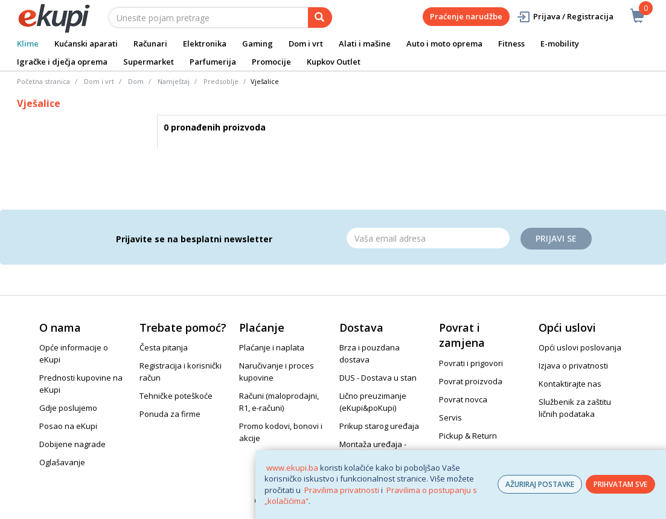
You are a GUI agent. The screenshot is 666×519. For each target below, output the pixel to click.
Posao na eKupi (68, 426)
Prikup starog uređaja (379, 426)
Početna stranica (43, 81)
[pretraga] (320, 17)
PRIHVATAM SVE (620, 484)
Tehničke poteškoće (176, 395)
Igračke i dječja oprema (62, 61)
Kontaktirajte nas (570, 383)
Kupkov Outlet (333, 61)
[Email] (428, 238)
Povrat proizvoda (470, 381)
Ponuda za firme (169, 413)
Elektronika (204, 43)
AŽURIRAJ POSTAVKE (539, 484)
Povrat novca (463, 399)
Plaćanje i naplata (271, 347)
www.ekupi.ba (292, 467)
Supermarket (148, 61)
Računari (150, 43)
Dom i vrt (306, 43)
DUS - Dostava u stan (378, 377)
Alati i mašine (365, 43)
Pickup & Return (468, 435)
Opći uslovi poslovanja (580, 347)
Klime (28, 43)
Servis (450, 417)
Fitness (511, 43)
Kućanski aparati (86, 43)
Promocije (271, 61)
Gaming (257, 43)
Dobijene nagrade (72, 444)
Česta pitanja (163, 347)
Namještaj (174, 81)
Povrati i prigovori (471, 363)
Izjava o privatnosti (573, 365)
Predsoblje (221, 81)
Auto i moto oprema (444, 43)
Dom (136, 81)
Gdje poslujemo (68, 407)
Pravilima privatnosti (341, 490)
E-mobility (559, 43)
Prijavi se (556, 238)
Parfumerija (213, 61)
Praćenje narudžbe (466, 16)
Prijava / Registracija (564, 16)
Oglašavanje (62, 462)
